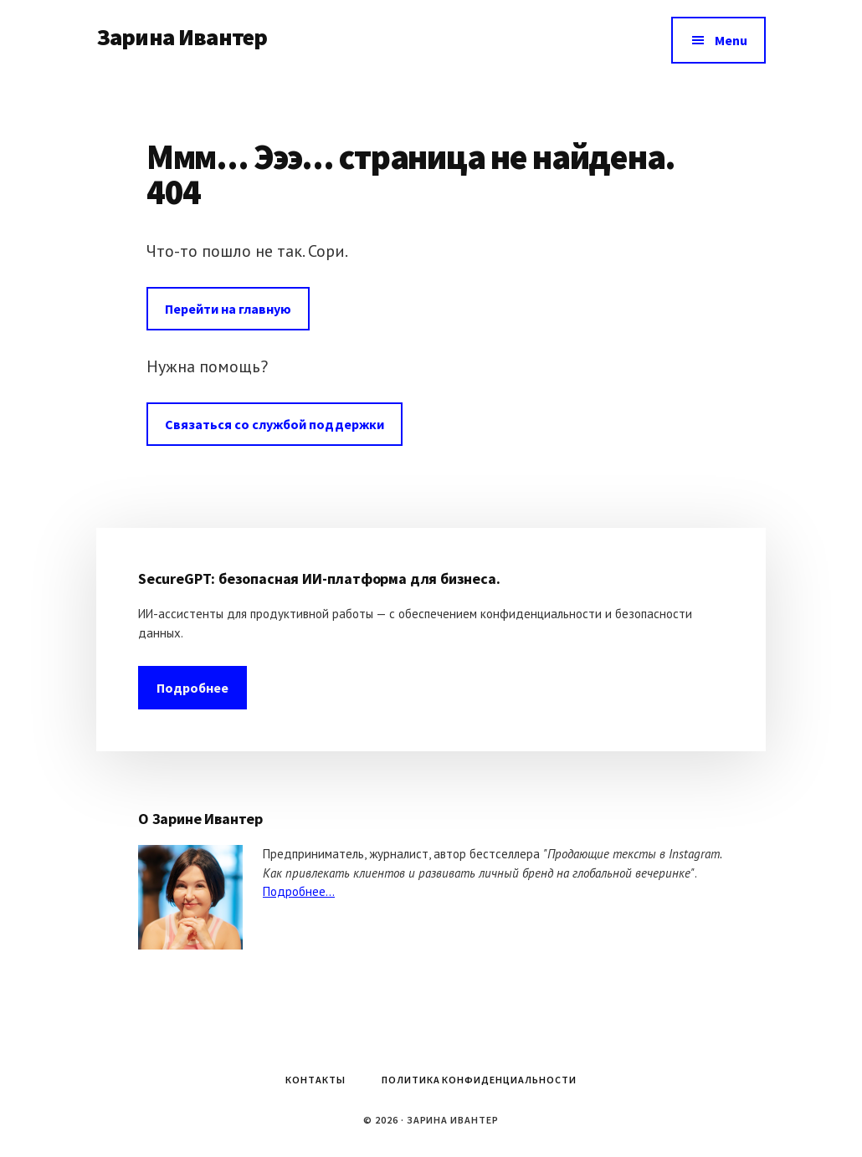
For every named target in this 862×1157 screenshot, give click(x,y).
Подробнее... (299, 891)
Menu (731, 40)
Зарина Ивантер (181, 37)
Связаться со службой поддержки (274, 424)
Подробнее (192, 687)
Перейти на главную (228, 308)
